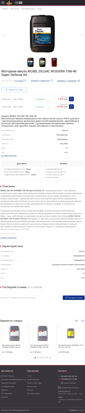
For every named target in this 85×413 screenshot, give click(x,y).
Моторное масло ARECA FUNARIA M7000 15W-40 (11, 346)
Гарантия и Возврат (8, 383)
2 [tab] (42, 62)
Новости (4, 390)
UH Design (80, 410)
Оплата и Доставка (34, 383)
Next (81, 35)
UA (17, 3)
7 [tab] (50, 357)
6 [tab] (47, 357)
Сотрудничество (7, 386)
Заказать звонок (69, 383)
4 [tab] (42, 357)
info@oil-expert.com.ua (70, 387)
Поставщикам (6, 393)
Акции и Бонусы (33, 379)
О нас (29, 376)
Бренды (30, 390)
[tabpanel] (42, 34)
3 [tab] (54, 62)
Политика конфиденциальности (13, 379)
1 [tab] (30, 62)
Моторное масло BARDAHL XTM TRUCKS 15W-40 (70, 346)
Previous (4, 35)
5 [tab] (45, 357)
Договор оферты (7, 376)
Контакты (4, 397)
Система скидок (33, 393)
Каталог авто (32, 386)
